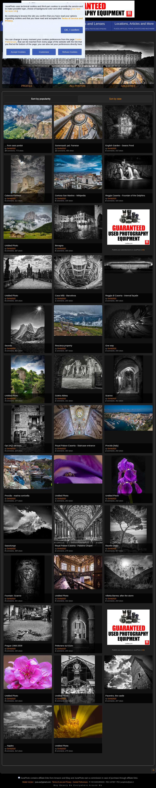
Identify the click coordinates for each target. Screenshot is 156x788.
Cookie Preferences (80, 782)
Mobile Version (28, 782)
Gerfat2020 (11, 148)
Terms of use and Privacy (61, 782)
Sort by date (115, 99)
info (143, 250)
